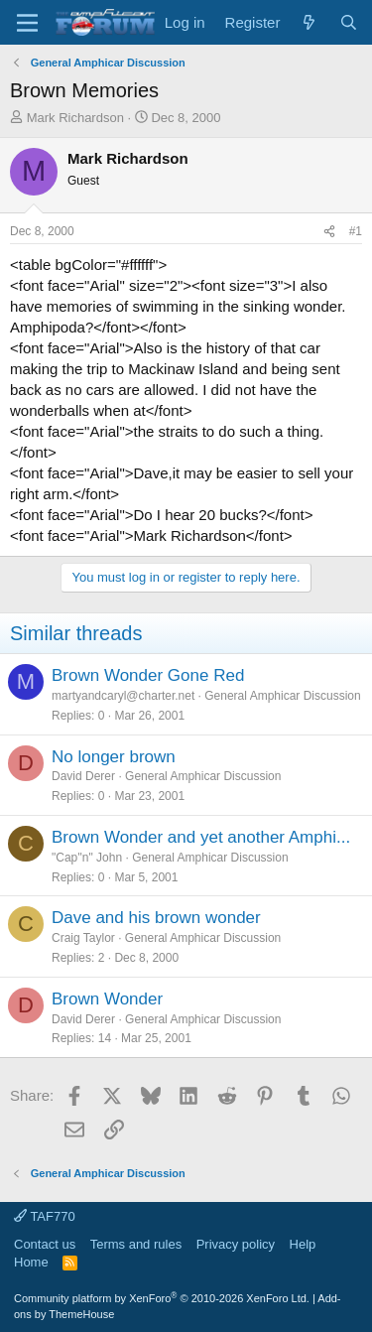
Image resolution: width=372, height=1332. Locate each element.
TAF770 (44, 1216)
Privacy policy (235, 1244)
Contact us (44, 1244)
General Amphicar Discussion (282, 696)
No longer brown (114, 756)
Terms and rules (136, 1244)
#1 (355, 231)
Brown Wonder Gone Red (148, 675)
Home (31, 1262)
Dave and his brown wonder (156, 917)
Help (303, 1244)
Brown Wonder (107, 999)
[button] (27, 23)
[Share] (329, 231)
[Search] (348, 22)
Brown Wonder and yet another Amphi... (201, 837)
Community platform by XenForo (162, 1298)
